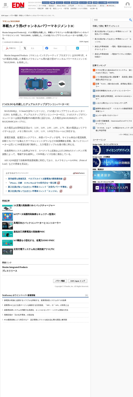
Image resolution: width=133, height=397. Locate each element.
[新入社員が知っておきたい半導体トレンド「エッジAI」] (35, 191)
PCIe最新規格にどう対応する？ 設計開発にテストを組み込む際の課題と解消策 (35, 320)
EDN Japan (4, 15)
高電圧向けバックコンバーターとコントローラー (37, 223)
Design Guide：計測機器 (101, 157)
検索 (131, 20)
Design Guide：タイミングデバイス (105, 144)
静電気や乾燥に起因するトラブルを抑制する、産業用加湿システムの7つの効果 (35, 300)
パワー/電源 (13, 15)
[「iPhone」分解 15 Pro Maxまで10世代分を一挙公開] (34, 183)
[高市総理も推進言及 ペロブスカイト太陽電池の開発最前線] (37, 179)
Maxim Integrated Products (15, 267)
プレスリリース (9, 271)
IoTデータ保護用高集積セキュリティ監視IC (35, 214)
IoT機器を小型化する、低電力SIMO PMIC (34, 240)
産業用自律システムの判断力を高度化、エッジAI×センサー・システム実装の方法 (36, 310)
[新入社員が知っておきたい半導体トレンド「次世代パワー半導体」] (40, 187)
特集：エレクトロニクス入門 (103, 182)
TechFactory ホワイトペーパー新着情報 (18, 295)
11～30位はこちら (126, 134)
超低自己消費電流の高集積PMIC (29, 232)
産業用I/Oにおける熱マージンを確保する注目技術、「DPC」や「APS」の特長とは (36, 305)
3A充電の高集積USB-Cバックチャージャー (34, 205)
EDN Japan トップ (78, 281)
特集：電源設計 (98, 169)
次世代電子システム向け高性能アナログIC (34, 249)
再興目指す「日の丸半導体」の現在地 (19, 315)
